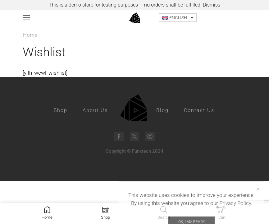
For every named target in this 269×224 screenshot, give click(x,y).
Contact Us (199, 110)
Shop (60, 110)
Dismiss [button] (211, 5)
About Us (95, 110)
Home (30, 35)
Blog (162, 110)
